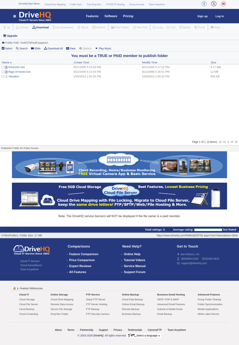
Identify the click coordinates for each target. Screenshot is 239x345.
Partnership (86, 329)
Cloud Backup (26, 309)
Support (103, 329)
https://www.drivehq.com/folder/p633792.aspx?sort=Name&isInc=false (197, 235)
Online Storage (59, 294)
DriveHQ (98, 335)
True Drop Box (94, 4)
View (70, 48)
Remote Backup (130, 309)
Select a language (144, 336)
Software (111, 16)
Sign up (202, 16)
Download (42, 27)
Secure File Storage (61, 309)
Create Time (81, 62)
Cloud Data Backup (132, 299)
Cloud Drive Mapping (54, 4)
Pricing (128, 16)
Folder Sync (76, 4)
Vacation (13, 76)
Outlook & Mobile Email (169, 309)
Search (22, 48)
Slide (36, 48)
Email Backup (164, 314)
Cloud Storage (27, 299)
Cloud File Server (28, 304)
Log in (219, 16)
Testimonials (135, 329)
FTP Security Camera (97, 314)
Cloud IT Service (29, 261)
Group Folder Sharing (209, 299)
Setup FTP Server (95, 299)
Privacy (118, 329)
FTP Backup (92, 309)
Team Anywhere (157, 4)
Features (92, 16)
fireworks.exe (16, 67)
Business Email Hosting (171, 294)
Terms (70, 329)
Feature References (31, 288)
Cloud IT (24, 294)
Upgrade (12, 35)
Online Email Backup (133, 304)
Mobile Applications (208, 309)
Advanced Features (209, 294)
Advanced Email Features (171, 304)
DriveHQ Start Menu (29, 3)
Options (85, 48)
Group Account (136, 4)
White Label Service (208, 314)
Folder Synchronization (210, 304)
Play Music (103, 48)
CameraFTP (155, 329)
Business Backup (131, 314)
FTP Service (93, 294)
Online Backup (130, 294)
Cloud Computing (28, 314)
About (58, 329)
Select (8, 48)
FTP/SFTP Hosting (115, 4)
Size (213, 62)
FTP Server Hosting (96, 304)
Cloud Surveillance (31, 265)
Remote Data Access (62, 304)
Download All (53, 48)
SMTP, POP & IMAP (168, 299)
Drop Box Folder (59, 314)
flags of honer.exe (19, 71)
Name (7, 62)
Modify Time (149, 62)
